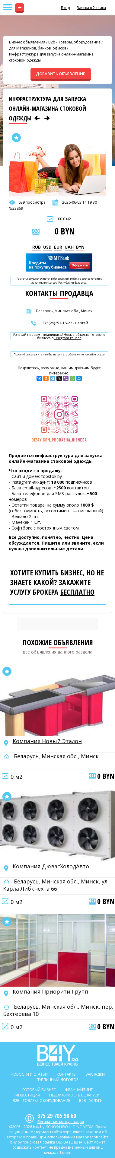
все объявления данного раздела (57, 652)
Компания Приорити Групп (50, 991)
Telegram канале (67, 338)
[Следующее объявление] (47, 118)
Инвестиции (27, 1095)
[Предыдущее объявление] (37, 118)
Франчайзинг (79, 1089)
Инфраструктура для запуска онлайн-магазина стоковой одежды (51, 57)
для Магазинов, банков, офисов (37, 48)
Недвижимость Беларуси (74, 1095)
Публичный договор (57, 1079)
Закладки (95, 1074)
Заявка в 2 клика (91, 7)
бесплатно (77, 592)
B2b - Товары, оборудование (74, 42)
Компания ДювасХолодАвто (51, 866)
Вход (65, 7)
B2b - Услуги (91, 1100)
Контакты (66, 1074)
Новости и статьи (29, 1074)
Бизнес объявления (27, 42)
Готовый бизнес (39, 1089)
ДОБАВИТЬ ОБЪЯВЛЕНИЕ (60, 73)
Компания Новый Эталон (47, 741)
